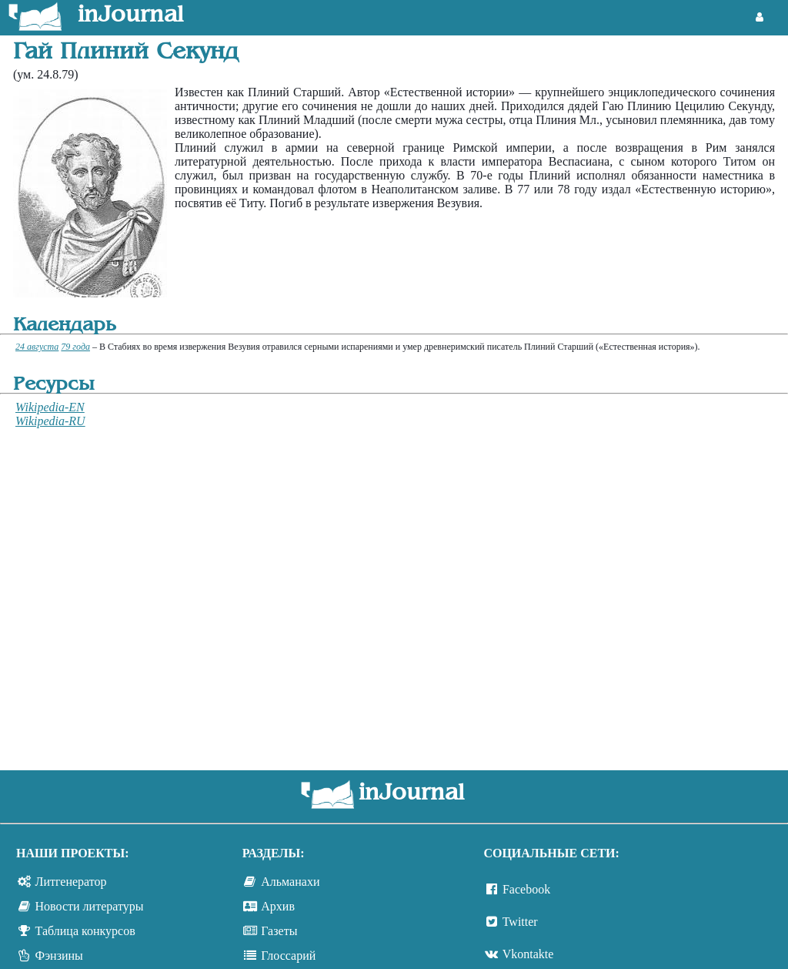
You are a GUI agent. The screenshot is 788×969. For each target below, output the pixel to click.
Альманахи (290, 881)
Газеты (279, 930)
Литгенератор (71, 881)
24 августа (36, 346)
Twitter (520, 921)
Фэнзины (59, 955)
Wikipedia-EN (50, 407)
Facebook (526, 889)
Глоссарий (288, 955)
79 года (75, 346)
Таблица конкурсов (85, 930)
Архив (278, 906)
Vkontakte (528, 954)
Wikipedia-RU (50, 421)
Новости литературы (89, 906)
